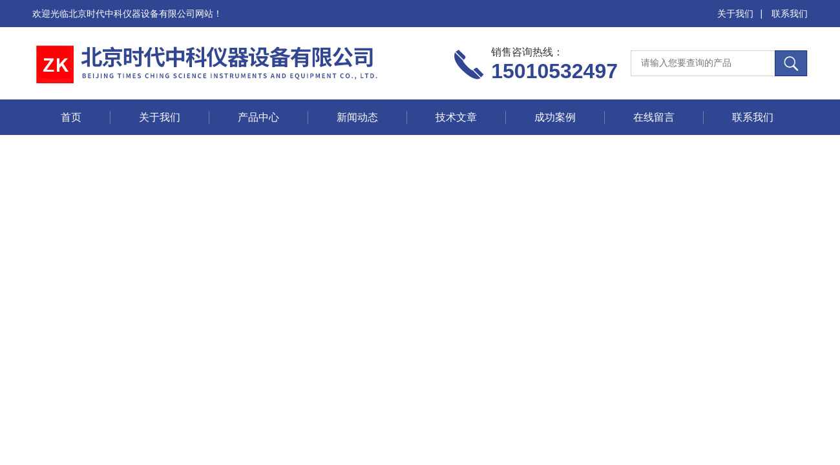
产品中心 (258, 117)
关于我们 (735, 13)
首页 (71, 117)
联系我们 (790, 13)
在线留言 (654, 117)
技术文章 (456, 117)
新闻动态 (357, 117)
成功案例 (555, 117)
